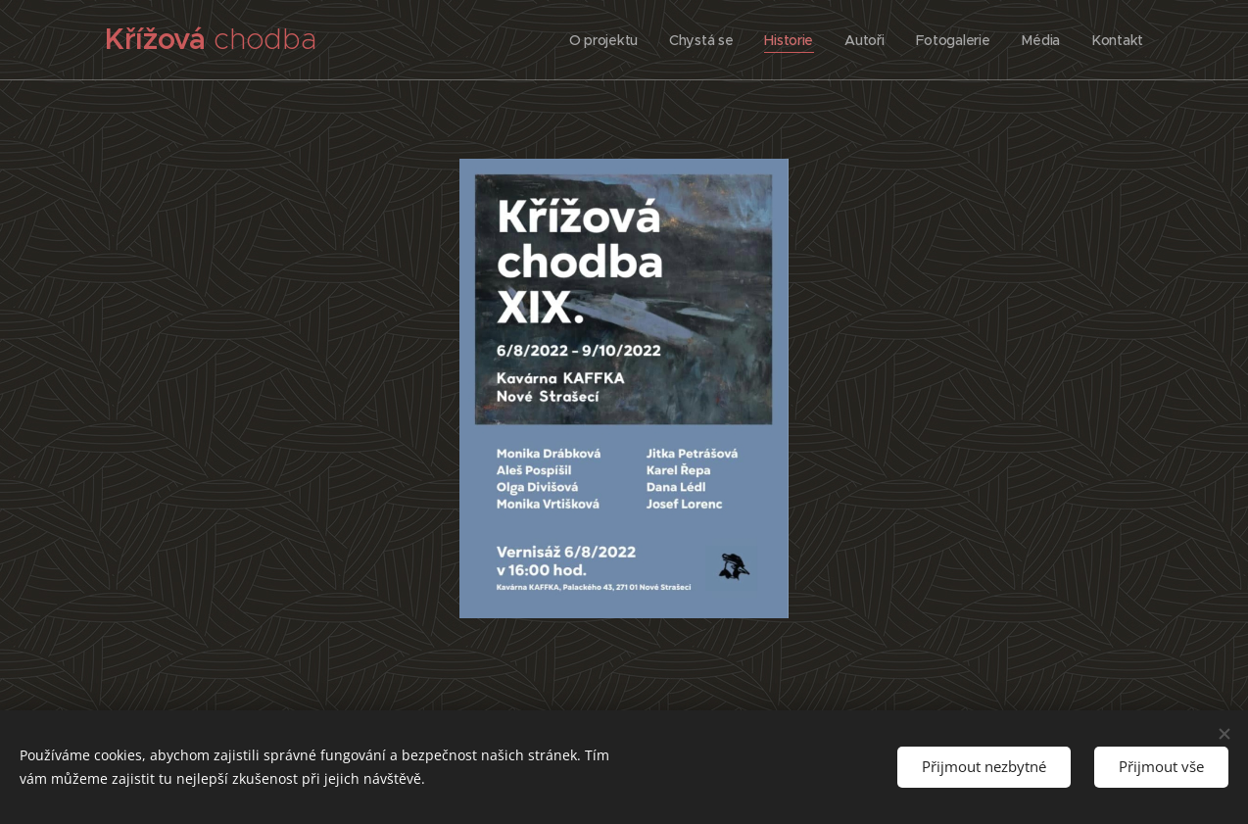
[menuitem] (600, 40)
